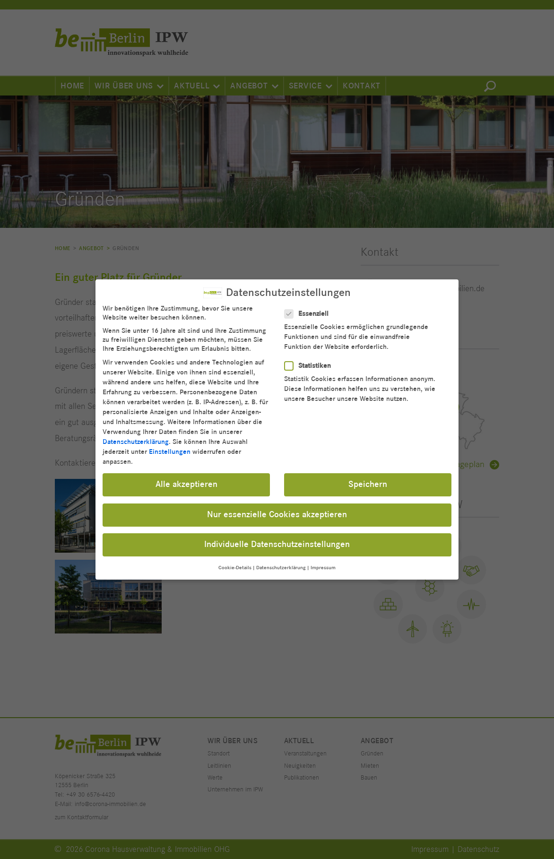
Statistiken (310, 358)
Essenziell (309, 306)
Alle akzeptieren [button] (186, 477)
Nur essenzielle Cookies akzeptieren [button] (277, 507)
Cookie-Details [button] (234, 561)
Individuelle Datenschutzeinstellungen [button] (277, 537)
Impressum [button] (323, 561)
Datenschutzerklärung (136, 434)
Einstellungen (169, 444)
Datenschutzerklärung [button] (281, 561)
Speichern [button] (367, 477)
